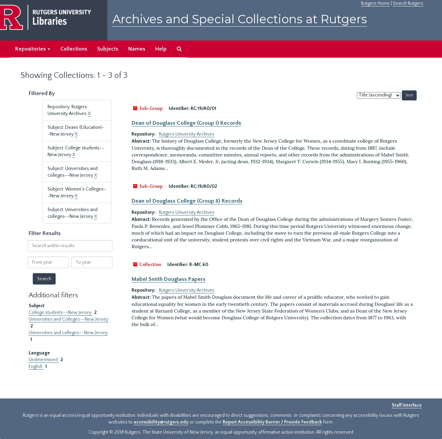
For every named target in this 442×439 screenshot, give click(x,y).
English (36, 366)
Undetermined (44, 359)
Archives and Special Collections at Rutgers (239, 19)
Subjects (107, 49)
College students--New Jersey (60, 312)
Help (161, 49)
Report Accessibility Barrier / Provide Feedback (272, 422)
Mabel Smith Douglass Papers (168, 279)
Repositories (32, 49)
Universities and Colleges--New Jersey (68, 319)
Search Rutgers (408, 3)
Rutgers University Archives (187, 134)
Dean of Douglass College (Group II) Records (187, 201)
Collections (73, 49)
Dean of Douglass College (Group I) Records (186, 123)
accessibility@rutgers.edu (161, 422)
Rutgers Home (375, 3)
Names (136, 49)
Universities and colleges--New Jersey (68, 332)
